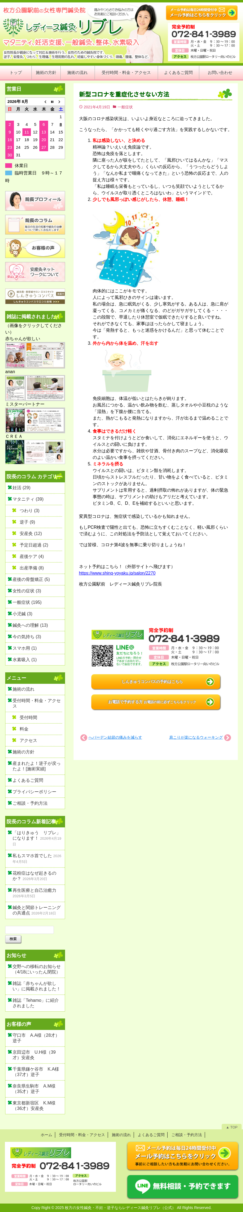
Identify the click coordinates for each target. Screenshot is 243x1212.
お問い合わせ (220, 72)
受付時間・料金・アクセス (126, 72)
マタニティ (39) (28, 499)
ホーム (46, 1135)
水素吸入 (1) (25, 659)
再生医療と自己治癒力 (34, 890)
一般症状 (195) (27, 602)
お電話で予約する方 (152, 702)
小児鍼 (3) (22, 613)
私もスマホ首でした (32, 855)
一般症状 (125, 107)
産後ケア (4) (32, 556)
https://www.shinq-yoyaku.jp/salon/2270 (117, 573)
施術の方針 (46, 72)
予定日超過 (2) (34, 545)
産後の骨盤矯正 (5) (31, 579)
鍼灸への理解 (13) (30, 625)
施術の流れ (77, 72)
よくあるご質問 (178, 72)
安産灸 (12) (31, 533)
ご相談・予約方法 (30, 803)
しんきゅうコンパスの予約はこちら (152, 681)
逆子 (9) (27, 522)
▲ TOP (232, 1127)
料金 (24, 729)
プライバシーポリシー (34, 791)
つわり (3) (29, 510)
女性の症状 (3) (27, 591)
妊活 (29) (21, 487)
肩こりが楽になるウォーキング (196, 737)
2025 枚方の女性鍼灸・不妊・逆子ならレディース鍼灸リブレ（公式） (115, 1207)
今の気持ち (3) (27, 636)
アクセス (28, 740)
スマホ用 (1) (25, 648)
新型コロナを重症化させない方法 (124, 94)
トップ (16, 72)
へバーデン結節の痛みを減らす (115, 737)
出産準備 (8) (32, 568)
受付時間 (28, 717)
